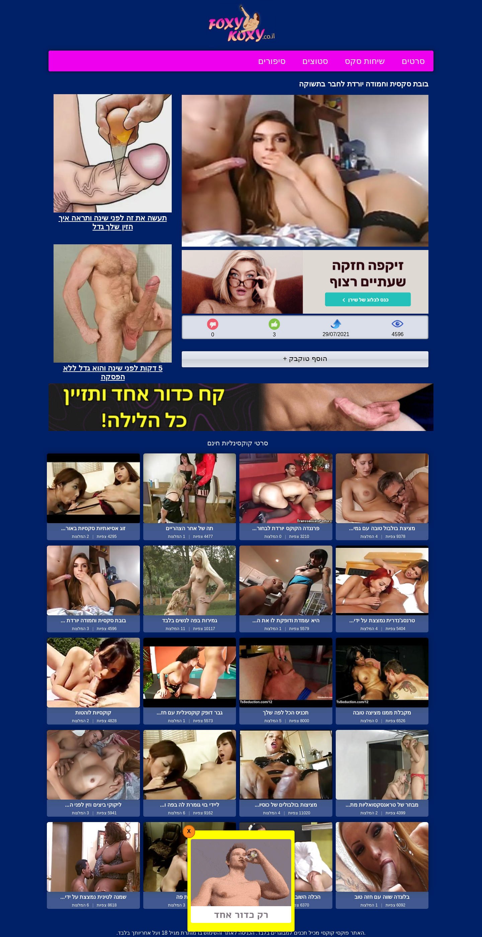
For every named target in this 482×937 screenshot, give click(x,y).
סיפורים (272, 61)
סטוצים (315, 61)
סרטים (413, 61)
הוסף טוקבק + (305, 358)
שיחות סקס (365, 61)
